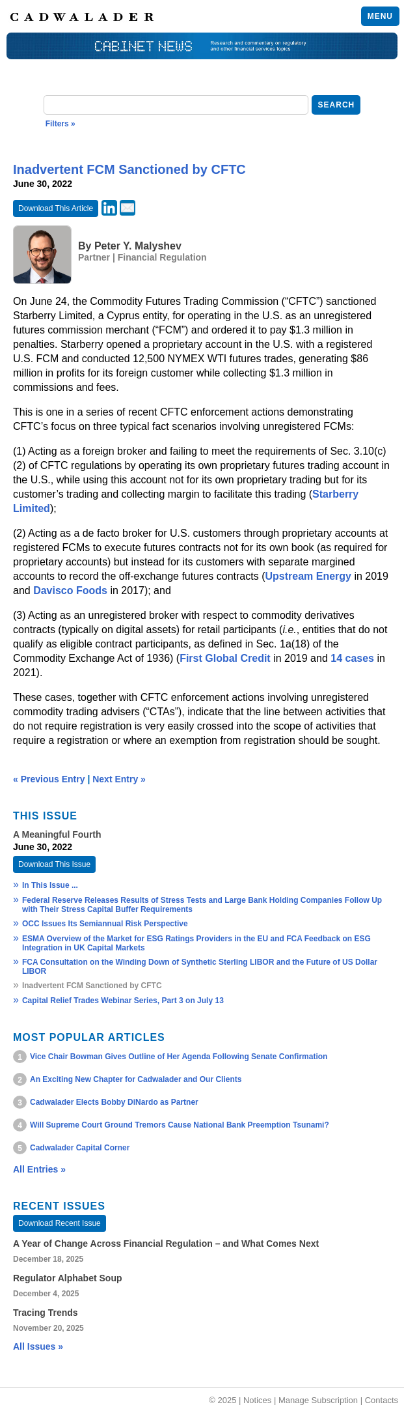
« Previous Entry (49, 779)
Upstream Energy (308, 576)
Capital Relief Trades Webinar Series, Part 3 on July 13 (123, 1000)
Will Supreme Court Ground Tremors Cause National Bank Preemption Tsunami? (179, 1125)
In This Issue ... (50, 885)
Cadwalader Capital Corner (79, 1147)
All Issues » (38, 1346)
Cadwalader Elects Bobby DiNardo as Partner (114, 1102)
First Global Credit (225, 658)
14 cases (352, 658)
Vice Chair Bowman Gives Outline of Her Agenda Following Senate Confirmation (178, 1056)
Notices (257, 1400)
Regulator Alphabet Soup (67, 1278)
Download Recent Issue (59, 1223)
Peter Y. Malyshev (138, 245)
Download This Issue (54, 864)
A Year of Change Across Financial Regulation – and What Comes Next (166, 1243)
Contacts (381, 1400)
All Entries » (39, 1169)
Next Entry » (119, 779)
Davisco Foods (70, 590)
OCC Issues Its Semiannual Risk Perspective (105, 923)
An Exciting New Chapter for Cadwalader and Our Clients (135, 1079)
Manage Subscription (318, 1400)
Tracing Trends (45, 1312)
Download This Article (55, 208)
